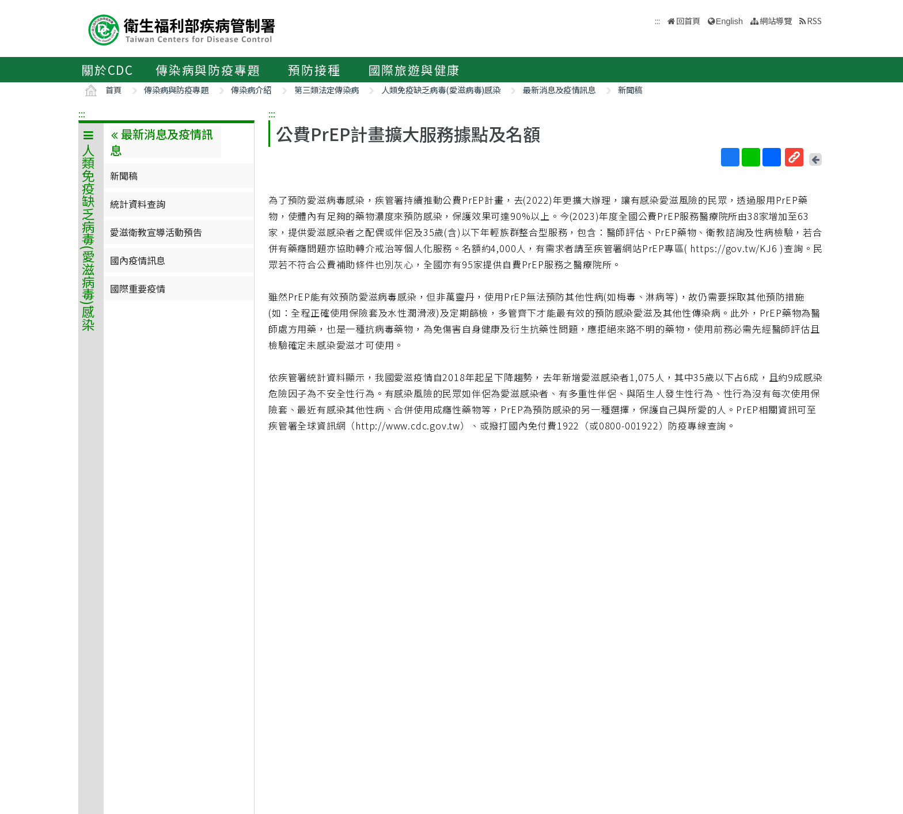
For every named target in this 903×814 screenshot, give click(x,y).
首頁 (113, 89)
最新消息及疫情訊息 (559, 89)
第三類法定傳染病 (326, 89)
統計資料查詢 (137, 204)
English (729, 21)
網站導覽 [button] (776, 20)
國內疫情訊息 (137, 260)
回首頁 (688, 20)
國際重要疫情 (137, 288)
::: (81, 113)
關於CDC (107, 69)
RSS (814, 20)
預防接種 (314, 69)
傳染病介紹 (251, 89)
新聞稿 (630, 89)
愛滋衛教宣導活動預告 (156, 232)
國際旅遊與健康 (415, 69)
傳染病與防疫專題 (207, 69)
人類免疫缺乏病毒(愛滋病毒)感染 (440, 89)
